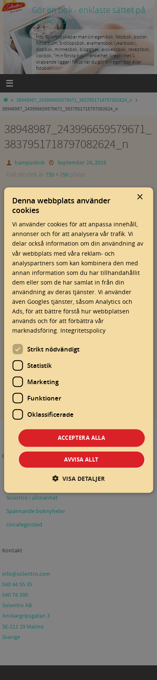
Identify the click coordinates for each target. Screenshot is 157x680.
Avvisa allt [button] (81, 459)
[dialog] (78, 340)
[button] (78, 478)
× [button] (139, 197)
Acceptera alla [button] (82, 437)
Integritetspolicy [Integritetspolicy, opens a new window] (83, 330)
